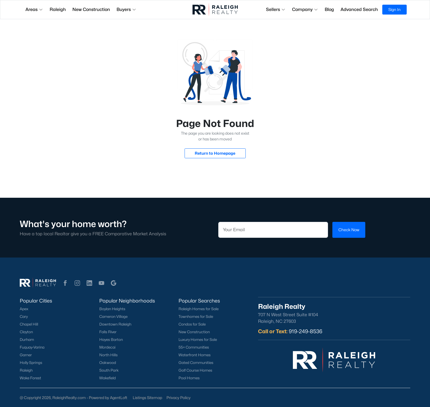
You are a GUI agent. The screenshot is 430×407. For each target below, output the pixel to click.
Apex (24, 309)
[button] (65, 283)
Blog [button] (329, 9)
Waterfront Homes (195, 355)
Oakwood (107, 362)
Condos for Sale (192, 324)
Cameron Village (113, 316)
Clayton (26, 332)
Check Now (348, 229)
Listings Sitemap (147, 397)
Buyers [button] (126, 9)
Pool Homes (189, 378)
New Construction (194, 332)
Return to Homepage (215, 153)
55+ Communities (194, 347)
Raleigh (26, 370)
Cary (24, 316)
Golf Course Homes (195, 370)
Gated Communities (196, 362)
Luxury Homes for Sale (198, 339)
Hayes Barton (111, 339)
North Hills (108, 355)
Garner (26, 355)
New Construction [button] (91, 9)
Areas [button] (34, 9)
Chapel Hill (29, 324)
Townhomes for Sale (196, 316)
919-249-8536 (305, 331)
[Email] (273, 230)
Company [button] (305, 9)
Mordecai (107, 347)
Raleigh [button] (58, 9)
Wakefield (107, 378)
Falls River (108, 332)
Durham (27, 339)
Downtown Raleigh (115, 324)
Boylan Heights (112, 309)
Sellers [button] (275, 9)
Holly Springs (31, 362)
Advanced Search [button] (359, 9)
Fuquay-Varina (32, 347)
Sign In (394, 9)
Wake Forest (30, 378)
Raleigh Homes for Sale (199, 309)
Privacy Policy (178, 397)
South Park (109, 370)
